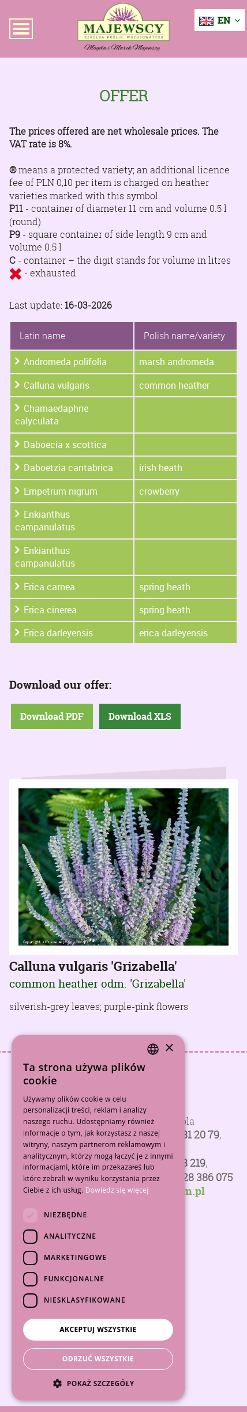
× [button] (168, 1048)
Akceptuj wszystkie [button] (97, 1329)
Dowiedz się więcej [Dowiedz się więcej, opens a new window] (117, 1190)
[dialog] (98, 1217)
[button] (98, 1383)
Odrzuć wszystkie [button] (98, 1359)
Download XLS (139, 716)
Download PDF (52, 716)
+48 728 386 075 (195, 1177)
